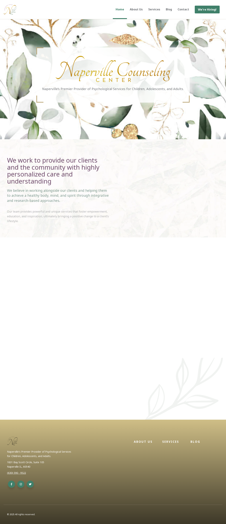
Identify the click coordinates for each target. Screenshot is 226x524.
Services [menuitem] (154, 9)
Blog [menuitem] (169, 9)
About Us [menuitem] (136, 9)
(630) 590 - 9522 (16, 472)
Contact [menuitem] (183, 9)
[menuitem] (207, 9)
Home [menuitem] (120, 9)
